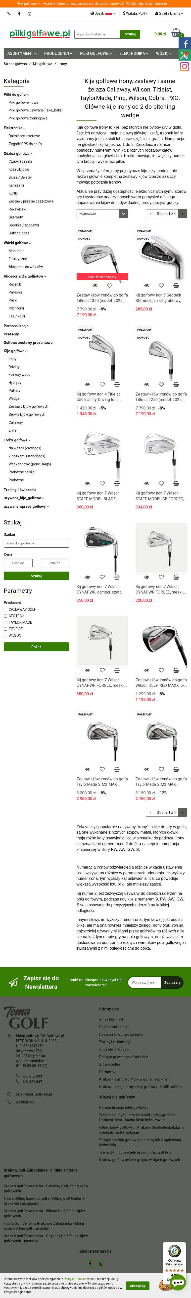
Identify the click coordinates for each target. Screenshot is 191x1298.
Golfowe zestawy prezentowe (28, 342)
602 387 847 (32, 1082)
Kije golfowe (15, 351)
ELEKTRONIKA (133, 53)
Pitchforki (16, 308)
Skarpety (16, 217)
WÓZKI (164, 53)
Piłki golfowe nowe (23, 102)
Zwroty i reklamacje (115, 1042)
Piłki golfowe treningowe (28, 118)
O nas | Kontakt (111, 1019)
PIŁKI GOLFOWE (96, 53)
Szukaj (36, 576)
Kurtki (13, 193)
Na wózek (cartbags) (25, 448)
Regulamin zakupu (114, 1027)
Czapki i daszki (20, 161)
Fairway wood (19, 375)
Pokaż (36, 647)
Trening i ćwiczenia (20, 490)
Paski (13, 300)
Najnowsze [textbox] (87, 213)
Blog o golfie (109, 1064)
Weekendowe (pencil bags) (30, 464)
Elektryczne (18, 259)
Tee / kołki (17, 316)
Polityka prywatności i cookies (123, 1057)
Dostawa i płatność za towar (121, 1034)
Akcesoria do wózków (26, 267)
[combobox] (102, 213)
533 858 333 (32, 1076)
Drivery (14, 367)
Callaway (16, 422)
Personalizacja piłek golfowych (124, 1107)
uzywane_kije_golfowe (24, 498)
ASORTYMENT (22, 53)
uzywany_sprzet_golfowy (26, 506)
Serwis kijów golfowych (27, 414)
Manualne (16, 251)
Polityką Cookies (75, 1279)
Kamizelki (16, 185)
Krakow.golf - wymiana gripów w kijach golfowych (139, 1160)
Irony (12, 359)
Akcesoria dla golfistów (25, 276)
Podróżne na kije (22, 472)
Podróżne (16, 480)
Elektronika (14, 128)
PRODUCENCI (58, 53)
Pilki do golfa (16, 94)
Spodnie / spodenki (24, 225)
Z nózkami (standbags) (27, 456)
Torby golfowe (17, 440)
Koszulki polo (19, 169)
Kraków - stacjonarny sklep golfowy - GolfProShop (140, 1087)
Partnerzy (107, 1072)
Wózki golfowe (17, 243)
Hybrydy (15, 383)
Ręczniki (15, 284)
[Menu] (183, 1245)
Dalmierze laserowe (24, 136)
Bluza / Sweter (20, 177)
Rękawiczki (17, 209)
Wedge (14, 398)
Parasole (16, 292)
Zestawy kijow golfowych (28, 406)
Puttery (14, 391)
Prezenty (11, 334)
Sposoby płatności (114, 1049)
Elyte (12, 430)
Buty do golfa (19, 233)
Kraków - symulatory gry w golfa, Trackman (134, 1079)
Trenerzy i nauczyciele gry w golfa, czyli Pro (135, 1152)
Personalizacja (16, 326)
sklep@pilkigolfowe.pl (34, 1094)
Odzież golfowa (18, 153)
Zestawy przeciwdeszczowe (31, 201)
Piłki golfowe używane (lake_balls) (36, 110)
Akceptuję (138, 1286)
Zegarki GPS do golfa (25, 144)
